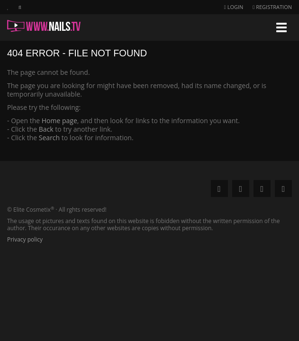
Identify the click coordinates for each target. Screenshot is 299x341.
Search (49, 137)
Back (46, 129)
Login (234, 6)
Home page (59, 120)
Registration (272, 6)
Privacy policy (25, 239)
